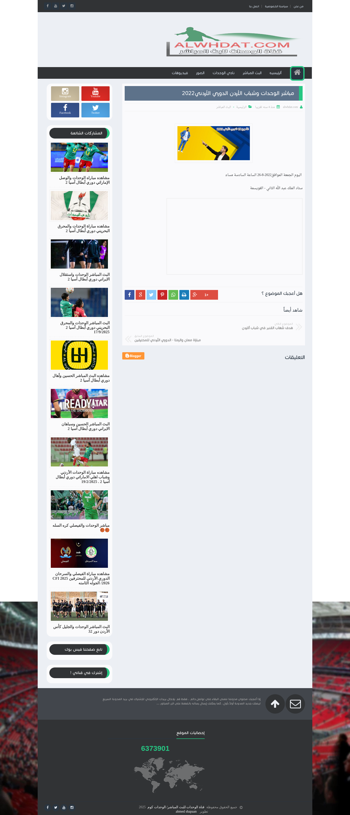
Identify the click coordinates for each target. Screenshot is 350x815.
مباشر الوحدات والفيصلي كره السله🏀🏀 (81, 531)
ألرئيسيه (276, 77)
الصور (200, 77)
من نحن (298, 6)
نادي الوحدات (224, 77)
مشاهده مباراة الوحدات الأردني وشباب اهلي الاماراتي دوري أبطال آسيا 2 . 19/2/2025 (83, 481)
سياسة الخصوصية (275, 6)
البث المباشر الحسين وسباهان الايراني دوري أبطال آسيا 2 (85, 430)
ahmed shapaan (186, 810)
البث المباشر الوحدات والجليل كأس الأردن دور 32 (81, 633)
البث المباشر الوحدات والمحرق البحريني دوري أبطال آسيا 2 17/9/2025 (85, 331)
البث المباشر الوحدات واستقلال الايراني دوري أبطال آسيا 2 (85, 281)
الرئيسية (241, 111)
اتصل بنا (253, 6)
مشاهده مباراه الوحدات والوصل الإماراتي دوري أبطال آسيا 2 (84, 184)
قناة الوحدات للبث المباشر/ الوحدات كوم (176, 806)
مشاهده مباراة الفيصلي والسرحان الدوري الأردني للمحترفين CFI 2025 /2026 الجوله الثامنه (81, 582)
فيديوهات (180, 77)
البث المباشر (252, 77)
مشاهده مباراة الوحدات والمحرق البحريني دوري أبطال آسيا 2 (84, 232)
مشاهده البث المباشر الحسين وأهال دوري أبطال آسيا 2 (81, 382)
